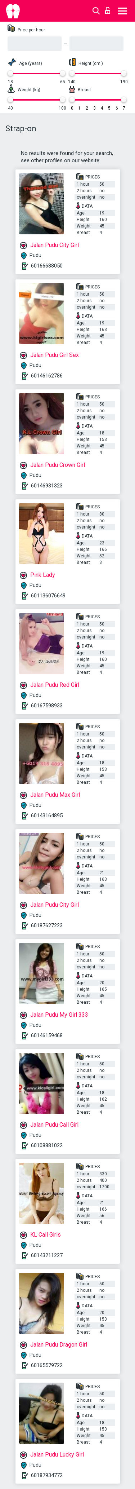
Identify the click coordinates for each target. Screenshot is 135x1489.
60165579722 (47, 1365)
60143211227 (47, 1255)
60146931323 (47, 485)
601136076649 (48, 595)
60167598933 (47, 705)
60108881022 (47, 1145)
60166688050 (47, 265)
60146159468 (47, 1035)
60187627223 (47, 925)
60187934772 (47, 1475)
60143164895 (47, 815)
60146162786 (47, 375)
